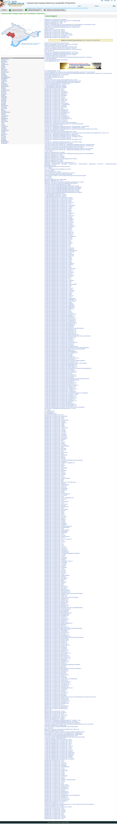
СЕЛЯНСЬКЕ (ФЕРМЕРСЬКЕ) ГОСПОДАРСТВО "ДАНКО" (59, 208)
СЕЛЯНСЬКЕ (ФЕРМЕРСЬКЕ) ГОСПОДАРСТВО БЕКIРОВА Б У (60, 324)
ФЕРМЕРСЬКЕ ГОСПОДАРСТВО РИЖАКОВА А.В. (57, 675)
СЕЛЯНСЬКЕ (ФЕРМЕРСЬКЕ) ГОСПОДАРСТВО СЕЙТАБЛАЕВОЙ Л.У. (62, 385)
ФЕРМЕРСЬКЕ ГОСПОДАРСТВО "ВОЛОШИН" (56, 95)
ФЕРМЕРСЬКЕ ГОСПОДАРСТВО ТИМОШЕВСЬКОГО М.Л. (59, 687)
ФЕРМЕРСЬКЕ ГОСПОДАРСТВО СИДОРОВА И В (57, 43)
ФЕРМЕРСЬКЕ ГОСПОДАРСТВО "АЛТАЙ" (55, 429)
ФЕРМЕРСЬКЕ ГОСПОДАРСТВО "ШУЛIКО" (55, 576)
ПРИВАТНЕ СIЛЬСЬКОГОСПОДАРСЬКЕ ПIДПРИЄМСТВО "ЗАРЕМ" (61, 79)
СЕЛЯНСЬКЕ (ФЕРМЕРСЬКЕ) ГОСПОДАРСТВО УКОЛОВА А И (60, 399)
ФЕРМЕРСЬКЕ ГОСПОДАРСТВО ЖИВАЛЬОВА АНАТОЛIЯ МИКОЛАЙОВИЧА (63, 628)
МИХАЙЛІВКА (4, 105)
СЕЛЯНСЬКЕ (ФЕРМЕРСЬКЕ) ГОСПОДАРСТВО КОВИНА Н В (59, 350)
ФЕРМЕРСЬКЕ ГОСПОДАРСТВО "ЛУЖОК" (55, 769)
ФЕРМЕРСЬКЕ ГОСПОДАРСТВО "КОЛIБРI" (55, 98)
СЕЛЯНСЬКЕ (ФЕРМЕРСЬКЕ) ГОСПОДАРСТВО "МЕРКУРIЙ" (59, 254)
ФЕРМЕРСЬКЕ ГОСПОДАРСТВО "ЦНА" (54, 108)
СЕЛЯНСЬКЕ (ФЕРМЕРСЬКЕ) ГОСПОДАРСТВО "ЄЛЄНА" (58, 197)
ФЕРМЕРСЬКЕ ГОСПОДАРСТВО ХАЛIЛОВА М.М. (57, 699)
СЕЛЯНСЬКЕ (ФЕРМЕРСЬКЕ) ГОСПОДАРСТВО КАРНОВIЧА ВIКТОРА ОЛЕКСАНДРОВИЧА (67, 347)
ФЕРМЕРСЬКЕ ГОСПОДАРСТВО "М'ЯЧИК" (55, 812)
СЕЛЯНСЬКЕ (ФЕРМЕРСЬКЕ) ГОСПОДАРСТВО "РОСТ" (58, 277)
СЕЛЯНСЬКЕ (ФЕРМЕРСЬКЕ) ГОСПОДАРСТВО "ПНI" (58, 266)
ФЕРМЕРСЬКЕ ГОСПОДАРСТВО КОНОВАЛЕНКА (57, 638)
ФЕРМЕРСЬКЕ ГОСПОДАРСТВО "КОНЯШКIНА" (56, 488)
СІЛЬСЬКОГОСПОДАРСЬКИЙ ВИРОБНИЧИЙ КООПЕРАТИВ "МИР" (61, 46)
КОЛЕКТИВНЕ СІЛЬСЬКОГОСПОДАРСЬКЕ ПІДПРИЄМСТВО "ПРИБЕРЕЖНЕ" (64, 734)
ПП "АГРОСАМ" (48, 178)
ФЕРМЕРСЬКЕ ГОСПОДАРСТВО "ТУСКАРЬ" (55, 563)
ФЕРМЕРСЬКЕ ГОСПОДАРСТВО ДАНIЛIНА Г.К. (56, 621)
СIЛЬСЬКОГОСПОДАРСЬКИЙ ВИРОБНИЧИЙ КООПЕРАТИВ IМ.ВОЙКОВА (63, 25)
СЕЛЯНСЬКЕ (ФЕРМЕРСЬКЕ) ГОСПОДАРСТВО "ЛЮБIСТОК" (59, 248)
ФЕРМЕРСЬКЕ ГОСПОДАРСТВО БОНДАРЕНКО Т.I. (57, 792)
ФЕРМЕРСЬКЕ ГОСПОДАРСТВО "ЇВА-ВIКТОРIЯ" (57, 420)
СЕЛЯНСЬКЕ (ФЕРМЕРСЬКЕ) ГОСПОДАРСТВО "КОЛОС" (58, 228)
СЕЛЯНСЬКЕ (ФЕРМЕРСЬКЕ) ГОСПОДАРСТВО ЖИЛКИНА (59, 339)
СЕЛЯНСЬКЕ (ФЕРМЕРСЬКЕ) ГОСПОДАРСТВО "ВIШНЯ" (58, 756)
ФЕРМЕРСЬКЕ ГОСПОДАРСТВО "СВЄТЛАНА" (56, 549)
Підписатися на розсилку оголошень (56, 10)
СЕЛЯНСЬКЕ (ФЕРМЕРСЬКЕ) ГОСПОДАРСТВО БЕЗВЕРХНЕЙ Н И (61, 323)
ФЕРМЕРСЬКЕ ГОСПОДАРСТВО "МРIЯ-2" (55, 772)
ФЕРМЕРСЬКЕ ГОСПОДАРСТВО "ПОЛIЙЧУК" (56, 524)
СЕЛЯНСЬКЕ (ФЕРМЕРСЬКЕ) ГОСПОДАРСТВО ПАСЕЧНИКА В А (61, 376)
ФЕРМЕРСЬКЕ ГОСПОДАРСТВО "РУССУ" (55, 537)
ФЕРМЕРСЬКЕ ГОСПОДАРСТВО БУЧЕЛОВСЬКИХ (57, 610)
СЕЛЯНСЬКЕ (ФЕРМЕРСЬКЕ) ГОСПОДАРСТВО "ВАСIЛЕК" (59, 757)
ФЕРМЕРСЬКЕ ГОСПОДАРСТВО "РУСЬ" (54, 540)
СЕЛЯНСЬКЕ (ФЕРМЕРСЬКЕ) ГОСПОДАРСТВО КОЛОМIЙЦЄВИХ (61, 351)
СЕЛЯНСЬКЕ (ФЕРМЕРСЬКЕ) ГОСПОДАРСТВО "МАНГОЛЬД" (60, 252)
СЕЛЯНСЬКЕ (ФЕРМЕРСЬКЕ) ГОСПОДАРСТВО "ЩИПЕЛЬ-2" (59, 308)
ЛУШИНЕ (3, 103)
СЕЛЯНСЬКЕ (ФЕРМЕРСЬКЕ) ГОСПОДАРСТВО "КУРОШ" (59, 239)
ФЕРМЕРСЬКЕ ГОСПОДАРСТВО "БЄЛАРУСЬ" (56, 436)
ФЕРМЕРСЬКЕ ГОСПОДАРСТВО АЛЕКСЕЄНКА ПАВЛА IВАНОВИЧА (61, 597)
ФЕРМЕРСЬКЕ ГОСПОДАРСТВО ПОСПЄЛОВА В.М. (57, 799)
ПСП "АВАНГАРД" (49, 728)
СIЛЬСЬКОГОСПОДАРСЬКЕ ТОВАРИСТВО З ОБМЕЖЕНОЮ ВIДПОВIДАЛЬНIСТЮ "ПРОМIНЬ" (68, 149)
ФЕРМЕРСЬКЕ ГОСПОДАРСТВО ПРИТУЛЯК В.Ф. (57, 669)
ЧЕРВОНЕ (3, 138)
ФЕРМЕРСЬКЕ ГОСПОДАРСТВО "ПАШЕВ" (55, 521)
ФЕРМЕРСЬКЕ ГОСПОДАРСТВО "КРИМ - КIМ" (56, 99)
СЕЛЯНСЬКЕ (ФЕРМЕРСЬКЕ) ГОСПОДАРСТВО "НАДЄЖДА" (59, 255)
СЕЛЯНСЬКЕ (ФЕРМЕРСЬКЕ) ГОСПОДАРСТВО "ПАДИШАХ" (59, 263)
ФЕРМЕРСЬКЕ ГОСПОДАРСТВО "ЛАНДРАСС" (56, 499)
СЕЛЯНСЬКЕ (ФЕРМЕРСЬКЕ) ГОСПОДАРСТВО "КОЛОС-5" (59, 231)
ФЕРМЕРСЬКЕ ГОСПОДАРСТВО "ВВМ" (54, 453)
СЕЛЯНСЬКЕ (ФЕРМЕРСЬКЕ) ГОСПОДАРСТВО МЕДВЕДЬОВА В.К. (61, 364)
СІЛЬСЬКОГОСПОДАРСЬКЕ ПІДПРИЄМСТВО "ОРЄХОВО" (59, 143)
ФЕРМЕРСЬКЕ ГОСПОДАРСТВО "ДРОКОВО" (56, 764)
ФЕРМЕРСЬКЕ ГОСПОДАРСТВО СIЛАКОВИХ (56, 677)
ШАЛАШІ (3, 139)
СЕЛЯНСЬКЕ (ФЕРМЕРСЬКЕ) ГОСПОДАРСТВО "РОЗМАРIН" (59, 275)
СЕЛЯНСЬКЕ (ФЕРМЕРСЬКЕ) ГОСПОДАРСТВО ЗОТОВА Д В (59, 343)
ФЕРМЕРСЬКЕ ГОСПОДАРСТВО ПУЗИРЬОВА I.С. (57, 671)
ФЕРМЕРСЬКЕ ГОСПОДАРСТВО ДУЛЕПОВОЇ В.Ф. (57, 627)
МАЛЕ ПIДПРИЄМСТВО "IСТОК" (53, 70)
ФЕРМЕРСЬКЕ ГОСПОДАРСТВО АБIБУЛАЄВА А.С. (57, 589)
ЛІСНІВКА (3, 99)
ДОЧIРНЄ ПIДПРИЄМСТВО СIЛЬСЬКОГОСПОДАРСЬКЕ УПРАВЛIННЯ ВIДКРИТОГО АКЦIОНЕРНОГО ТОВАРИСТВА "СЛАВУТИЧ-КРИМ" (78, 73)
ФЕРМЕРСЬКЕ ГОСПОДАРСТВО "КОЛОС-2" (55, 716)
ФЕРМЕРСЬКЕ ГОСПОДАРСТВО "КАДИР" (55, 477)
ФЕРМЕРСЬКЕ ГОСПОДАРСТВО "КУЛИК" (55, 492)
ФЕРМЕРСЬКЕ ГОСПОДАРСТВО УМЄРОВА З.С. (56, 693)
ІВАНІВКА (3, 60)
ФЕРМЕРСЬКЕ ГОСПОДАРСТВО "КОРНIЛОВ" (56, 490)
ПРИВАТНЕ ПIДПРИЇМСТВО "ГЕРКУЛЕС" (55, 156)
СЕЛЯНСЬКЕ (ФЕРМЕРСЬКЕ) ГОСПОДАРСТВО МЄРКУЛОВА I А (60, 359)
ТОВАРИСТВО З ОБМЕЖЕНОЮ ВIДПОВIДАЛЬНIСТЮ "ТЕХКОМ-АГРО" (62, 27)
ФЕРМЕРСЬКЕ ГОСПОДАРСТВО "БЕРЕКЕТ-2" (56, 94)
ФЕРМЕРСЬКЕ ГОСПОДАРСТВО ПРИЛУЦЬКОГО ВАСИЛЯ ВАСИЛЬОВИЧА (63, 668)
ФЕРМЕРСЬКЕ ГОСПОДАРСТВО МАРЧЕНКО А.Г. (57, 797)
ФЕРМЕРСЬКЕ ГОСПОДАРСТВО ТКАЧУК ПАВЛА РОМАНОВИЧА (61, 122)
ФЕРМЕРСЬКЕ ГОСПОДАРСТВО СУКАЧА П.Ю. (56, 120)
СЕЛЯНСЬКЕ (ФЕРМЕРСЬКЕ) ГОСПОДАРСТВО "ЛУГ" (58, 245)
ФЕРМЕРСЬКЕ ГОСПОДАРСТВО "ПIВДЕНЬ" (55, 519)
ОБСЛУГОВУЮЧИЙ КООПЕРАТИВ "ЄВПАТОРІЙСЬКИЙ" (58, 174)
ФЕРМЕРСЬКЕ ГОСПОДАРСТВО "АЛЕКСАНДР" (56, 427)
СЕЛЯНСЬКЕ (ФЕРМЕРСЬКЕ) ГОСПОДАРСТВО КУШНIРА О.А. (60, 356)
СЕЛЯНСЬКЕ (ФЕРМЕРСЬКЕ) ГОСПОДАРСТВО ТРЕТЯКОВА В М (60, 396)
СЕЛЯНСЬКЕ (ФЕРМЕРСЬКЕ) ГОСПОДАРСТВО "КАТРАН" (59, 223)
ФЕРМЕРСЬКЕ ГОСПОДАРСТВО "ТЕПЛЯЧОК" (56, 558)
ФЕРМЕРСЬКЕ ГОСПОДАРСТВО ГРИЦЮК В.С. (56, 620)
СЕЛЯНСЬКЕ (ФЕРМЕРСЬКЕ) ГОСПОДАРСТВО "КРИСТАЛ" (59, 233)
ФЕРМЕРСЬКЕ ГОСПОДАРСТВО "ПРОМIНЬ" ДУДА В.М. (58, 526)
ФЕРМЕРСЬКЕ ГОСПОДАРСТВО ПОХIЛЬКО (55, 667)
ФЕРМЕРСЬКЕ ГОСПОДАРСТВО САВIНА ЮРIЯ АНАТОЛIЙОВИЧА (61, 678)
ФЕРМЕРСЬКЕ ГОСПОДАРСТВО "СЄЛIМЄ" (55, 541)
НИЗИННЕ (3, 110)
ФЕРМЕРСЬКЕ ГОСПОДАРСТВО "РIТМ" (54, 528)
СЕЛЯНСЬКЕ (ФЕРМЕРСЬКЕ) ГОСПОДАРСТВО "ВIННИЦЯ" (59, 755)
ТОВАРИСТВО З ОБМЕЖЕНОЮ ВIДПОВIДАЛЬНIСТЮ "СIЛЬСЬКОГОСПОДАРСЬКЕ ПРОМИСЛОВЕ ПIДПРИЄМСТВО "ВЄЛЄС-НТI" (77, 132)
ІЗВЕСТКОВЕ (4, 61)
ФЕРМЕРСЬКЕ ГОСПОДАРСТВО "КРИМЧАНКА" (56, 32)
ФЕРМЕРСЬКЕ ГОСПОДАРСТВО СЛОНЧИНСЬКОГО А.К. (58, 118)
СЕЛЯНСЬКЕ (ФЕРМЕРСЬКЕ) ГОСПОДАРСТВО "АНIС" (58, 744)
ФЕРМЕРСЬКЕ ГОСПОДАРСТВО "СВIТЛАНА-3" (56, 548)
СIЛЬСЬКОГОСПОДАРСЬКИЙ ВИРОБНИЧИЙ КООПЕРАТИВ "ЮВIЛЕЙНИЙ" (63, 187)
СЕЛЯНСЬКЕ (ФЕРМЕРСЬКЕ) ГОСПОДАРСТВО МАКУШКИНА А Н (61, 361)
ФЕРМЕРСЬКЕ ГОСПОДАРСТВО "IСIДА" (54, 417)
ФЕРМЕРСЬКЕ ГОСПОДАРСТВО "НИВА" (54, 512)
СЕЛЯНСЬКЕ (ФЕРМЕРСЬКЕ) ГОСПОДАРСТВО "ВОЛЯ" (58, 201)
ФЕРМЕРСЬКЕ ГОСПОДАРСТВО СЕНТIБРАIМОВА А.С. (58, 684)
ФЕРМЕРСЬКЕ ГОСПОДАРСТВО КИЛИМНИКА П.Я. (57, 112)
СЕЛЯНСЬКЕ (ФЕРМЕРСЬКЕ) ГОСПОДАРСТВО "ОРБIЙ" (58, 262)
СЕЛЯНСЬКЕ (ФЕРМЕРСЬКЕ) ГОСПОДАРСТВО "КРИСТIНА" (59, 232)
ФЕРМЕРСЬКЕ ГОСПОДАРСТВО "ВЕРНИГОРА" (56, 455)
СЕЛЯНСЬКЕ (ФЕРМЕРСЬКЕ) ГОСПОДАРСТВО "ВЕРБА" (58, 806)
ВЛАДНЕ (3, 73)
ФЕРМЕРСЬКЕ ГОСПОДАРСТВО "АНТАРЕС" (55, 433)
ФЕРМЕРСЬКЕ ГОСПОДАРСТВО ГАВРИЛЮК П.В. (57, 615)
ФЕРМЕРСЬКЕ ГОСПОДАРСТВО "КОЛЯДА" (55, 810)
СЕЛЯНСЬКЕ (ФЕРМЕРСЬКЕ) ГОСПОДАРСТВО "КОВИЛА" (59, 227)
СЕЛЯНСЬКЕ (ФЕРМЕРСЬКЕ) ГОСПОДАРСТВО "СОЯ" (58, 286)
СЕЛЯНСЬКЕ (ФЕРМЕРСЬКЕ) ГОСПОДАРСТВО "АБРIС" (58, 742)
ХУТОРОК (3, 136)
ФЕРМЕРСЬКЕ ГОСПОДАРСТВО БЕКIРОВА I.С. (56, 603)
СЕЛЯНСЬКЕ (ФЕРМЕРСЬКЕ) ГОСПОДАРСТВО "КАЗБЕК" (59, 220)
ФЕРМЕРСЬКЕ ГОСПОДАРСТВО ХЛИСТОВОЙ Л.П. (57, 700)
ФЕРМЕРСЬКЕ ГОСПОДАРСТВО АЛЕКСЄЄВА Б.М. (57, 786)
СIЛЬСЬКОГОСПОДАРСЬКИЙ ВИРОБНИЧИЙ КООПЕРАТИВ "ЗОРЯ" (61, 735)
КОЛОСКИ (3, 92)
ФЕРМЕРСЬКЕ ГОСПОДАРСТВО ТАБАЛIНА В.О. (56, 121)
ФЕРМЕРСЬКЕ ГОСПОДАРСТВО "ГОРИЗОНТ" (56, 461)
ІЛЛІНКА (3, 63)
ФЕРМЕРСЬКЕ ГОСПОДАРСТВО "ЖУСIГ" (55, 471)
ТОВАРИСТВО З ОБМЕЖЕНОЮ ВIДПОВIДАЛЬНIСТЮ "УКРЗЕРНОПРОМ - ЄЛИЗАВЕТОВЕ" (67, 126)
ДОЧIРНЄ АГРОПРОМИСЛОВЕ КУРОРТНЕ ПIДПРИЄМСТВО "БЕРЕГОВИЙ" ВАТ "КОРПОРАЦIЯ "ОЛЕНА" (70, 24)
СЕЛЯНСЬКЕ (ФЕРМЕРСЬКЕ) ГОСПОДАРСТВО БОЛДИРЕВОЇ (60, 325)
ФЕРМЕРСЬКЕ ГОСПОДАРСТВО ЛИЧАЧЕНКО (56, 647)
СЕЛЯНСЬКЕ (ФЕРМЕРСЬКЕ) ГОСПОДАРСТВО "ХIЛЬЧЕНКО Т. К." (61, 299)
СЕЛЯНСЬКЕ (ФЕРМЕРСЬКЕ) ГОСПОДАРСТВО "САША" (58, 281)
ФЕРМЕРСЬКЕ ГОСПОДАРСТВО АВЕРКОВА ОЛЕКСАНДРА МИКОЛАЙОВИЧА (64, 593)
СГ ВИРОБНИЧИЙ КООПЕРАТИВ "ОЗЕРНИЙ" (56, 87)
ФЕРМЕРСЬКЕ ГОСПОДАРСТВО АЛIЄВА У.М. (56, 596)
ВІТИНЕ (3, 65)
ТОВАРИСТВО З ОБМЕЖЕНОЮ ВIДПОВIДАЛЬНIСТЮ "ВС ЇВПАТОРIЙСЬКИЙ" (64, 123)
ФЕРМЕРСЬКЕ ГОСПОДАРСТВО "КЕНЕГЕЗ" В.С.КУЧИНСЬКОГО (60, 482)
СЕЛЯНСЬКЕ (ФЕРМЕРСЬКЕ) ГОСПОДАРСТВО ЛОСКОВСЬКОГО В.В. (62, 358)
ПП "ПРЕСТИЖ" (48, 78)
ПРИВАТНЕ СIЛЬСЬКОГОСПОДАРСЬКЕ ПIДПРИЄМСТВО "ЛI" (60, 162)
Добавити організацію (35, 10)
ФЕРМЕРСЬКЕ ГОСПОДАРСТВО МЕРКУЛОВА (56, 654)
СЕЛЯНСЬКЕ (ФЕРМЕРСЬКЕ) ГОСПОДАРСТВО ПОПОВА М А (60, 381)
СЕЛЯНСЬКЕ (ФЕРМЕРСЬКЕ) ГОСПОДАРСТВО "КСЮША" (59, 235)
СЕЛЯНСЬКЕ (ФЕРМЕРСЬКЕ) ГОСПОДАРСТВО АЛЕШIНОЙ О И (60, 320)
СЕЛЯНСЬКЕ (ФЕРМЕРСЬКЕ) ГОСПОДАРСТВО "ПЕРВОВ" (59, 264)
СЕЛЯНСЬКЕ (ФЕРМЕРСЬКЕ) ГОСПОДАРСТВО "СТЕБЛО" (59, 289)
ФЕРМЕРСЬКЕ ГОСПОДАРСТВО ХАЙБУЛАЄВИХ (57, 698)
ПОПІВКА (3, 117)
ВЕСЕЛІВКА (4, 70)
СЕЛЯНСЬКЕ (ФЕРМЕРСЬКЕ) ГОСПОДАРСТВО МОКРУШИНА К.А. (61, 367)
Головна (4, 10)
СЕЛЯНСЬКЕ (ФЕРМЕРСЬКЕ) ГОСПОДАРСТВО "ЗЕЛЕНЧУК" (59, 215)
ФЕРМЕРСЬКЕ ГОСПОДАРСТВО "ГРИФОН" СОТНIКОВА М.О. (60, 462)
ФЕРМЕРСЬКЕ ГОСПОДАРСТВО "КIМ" (54, 475)
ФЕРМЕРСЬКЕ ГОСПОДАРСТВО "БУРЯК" (55, 443)
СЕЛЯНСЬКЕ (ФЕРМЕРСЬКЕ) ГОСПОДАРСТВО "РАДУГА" (59, 270)
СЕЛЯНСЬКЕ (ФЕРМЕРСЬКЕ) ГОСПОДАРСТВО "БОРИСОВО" (60, 752)
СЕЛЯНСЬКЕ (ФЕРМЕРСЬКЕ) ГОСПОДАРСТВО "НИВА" (58, 257)
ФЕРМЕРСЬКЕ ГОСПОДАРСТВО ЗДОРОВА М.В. (56, 794)
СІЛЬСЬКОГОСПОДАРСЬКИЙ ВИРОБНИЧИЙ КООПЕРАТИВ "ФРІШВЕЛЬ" (63, 722)
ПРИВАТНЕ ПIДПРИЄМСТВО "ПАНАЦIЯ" (55, 152)
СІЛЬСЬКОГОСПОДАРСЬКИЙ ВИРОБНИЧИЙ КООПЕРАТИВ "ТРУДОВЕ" (62, 189)
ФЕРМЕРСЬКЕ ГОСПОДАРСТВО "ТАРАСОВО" (56, 557)
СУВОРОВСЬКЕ (5, 130)
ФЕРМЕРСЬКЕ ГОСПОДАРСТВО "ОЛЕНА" (55, 518)
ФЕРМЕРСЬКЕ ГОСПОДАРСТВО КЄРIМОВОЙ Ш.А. (57, 632)
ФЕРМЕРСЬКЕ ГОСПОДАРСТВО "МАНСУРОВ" (56, 504)
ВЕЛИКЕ (3, 68)
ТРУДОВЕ (3, 131)
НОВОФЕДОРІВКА (5, 112)
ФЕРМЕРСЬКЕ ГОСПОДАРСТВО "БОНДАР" (55, 439)
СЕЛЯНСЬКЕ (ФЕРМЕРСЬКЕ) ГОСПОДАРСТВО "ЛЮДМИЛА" (59, 249)
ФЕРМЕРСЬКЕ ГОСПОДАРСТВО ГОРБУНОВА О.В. (57, 619)
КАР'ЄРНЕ (3, 91)
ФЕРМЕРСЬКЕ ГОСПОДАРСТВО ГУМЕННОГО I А (57, 36)
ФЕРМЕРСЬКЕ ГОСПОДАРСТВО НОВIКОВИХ (56, 659)
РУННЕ (3, 122)
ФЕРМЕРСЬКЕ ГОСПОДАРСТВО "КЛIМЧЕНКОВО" (57, 484)
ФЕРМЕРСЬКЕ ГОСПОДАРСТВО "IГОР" (54, 415)
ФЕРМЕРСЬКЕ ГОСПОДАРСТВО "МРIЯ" (54, 508)
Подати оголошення (17, 10)
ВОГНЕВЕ (3, 74)
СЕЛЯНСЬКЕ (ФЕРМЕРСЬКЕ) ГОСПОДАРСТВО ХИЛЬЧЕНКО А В (60, 400)
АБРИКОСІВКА (5, 64)
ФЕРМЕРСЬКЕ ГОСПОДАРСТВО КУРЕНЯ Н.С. (56, 642)
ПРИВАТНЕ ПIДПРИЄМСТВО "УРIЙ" (54, 23)
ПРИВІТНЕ (3, 120)
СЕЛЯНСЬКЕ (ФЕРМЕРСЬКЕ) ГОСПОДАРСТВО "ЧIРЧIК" (58, 302)
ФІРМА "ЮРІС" (48, 709)
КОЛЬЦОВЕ (4, 94)
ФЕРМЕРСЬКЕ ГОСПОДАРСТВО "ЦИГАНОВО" (56, 107)
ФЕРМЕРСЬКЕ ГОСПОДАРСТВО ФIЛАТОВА (55, 694)
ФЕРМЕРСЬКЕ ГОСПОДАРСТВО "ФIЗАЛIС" (55, 571)
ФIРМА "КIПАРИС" (49, 28)
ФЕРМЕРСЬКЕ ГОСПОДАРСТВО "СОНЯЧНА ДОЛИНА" (58, 138)
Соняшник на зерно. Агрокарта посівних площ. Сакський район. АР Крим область (51, 3)
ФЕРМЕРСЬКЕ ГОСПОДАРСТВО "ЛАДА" (55, 496)
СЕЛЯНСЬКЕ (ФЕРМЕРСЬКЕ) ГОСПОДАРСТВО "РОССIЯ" (59, 276)
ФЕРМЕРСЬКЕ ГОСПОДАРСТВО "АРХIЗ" (54, 808)
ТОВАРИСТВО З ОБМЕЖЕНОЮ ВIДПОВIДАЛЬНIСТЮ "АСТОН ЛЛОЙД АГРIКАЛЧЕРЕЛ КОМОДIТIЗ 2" (70, 804)
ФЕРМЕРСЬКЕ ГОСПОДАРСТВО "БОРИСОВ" (56, 712)
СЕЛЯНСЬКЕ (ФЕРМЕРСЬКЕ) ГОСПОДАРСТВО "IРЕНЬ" (58, 739)
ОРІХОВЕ (3, 113)
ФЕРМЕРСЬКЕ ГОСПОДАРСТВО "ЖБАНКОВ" (56, 470)
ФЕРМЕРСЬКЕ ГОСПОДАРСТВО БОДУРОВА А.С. (57, 606)
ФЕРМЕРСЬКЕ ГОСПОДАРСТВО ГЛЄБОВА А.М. (56, 618)
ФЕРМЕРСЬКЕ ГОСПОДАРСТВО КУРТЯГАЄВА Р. (56, 643)
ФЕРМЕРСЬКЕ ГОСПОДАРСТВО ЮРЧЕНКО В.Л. (56, 708)
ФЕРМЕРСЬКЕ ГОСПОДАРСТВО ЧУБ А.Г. (55, 704)
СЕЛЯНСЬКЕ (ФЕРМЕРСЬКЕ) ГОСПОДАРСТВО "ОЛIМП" (58, 258)
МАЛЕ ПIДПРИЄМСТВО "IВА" (52, 61)
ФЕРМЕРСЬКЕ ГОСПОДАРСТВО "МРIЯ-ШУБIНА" (57, 103)
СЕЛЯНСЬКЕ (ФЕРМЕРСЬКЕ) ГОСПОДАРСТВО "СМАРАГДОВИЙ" (61, 284)
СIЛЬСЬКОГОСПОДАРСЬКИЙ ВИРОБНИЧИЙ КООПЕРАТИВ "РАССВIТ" (62, 186)
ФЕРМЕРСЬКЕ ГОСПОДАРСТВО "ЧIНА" (54, 783)
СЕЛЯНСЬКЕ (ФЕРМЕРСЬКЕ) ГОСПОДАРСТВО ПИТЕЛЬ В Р (59, 377)
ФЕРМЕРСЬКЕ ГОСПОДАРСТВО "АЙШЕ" (55, 424)
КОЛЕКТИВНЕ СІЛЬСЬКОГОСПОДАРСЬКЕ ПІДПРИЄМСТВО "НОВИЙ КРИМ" (64, 733)
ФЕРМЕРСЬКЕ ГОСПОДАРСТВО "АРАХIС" (55, 711)
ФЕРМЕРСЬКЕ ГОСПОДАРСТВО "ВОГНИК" (55, 458)
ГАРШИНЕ (3, 79)
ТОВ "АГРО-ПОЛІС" (49, 50)
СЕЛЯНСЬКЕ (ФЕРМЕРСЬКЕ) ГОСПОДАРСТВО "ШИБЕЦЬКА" (60, 305)
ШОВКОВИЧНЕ (5, 142)
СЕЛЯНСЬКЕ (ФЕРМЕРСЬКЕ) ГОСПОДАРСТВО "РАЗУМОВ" (59, 272)
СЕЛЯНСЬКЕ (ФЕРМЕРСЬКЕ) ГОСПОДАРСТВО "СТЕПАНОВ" (60, 290)
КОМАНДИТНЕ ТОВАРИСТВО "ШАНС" (54, 77)
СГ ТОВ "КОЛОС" (49, 151)
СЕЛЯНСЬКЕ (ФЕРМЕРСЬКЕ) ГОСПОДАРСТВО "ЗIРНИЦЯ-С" (59, 213)
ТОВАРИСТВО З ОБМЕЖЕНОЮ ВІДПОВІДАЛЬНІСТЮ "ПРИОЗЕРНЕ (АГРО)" (63, 139)
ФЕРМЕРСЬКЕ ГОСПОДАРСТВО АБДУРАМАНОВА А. (58, 590)
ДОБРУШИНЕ (4, 85)
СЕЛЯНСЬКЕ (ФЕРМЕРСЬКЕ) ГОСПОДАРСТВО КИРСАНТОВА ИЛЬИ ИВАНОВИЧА (65, 349)
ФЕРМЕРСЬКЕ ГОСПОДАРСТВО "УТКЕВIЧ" (55, 570)
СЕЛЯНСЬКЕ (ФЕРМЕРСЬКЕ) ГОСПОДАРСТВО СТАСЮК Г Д (59, 390)
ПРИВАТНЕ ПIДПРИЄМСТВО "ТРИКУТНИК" (55, 179)
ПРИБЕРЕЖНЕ (4, 118)
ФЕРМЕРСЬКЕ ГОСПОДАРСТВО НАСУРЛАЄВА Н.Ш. (57, 658)
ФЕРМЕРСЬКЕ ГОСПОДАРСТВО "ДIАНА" (55, 713)
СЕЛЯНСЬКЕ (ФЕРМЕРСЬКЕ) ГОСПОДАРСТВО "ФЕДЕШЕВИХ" (60, 298)
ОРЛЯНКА (3, 114)
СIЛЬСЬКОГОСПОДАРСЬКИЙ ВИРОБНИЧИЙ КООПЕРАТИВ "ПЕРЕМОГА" (63, 82)
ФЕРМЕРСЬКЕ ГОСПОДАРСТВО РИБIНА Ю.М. (56, 673)
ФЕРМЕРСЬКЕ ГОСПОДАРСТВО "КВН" (54, 480)
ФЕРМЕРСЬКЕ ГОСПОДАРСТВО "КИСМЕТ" (55, 483)
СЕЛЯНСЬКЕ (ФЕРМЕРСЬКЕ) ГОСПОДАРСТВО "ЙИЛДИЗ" (59, 218)
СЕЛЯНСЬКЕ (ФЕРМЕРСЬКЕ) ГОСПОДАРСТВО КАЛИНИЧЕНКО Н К (61, 346)
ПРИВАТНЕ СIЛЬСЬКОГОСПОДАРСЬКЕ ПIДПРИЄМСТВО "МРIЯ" (60, 131)
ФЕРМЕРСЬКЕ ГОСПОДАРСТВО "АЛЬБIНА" (55, 430)
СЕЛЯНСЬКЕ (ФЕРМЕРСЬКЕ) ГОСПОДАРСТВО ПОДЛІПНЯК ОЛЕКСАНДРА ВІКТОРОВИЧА (67, 378)
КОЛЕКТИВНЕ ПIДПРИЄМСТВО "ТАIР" (54, 76)
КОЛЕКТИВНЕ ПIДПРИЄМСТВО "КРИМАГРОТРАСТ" (58, 166)
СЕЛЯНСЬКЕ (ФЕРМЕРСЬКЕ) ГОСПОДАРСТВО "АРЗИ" (58, 747)
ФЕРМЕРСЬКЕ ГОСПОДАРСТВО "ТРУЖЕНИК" (56, 562)
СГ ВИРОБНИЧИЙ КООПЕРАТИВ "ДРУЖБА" (55, 85)
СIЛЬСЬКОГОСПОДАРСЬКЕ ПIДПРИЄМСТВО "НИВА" (58, 184)
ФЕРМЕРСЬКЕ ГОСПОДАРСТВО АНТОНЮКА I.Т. (57, 787)
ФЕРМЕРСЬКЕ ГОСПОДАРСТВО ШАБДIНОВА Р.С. (57, 706)
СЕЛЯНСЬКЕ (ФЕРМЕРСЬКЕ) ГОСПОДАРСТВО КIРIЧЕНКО (59, 345)
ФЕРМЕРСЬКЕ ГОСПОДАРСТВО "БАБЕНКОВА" (56, 438)
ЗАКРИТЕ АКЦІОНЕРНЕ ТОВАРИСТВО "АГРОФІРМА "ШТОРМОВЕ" (61, 44)
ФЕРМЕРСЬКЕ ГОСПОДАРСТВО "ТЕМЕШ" (55, 816)
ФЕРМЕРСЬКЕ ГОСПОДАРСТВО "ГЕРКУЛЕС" (56, 763)
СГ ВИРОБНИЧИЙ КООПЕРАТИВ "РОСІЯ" (55, 193)
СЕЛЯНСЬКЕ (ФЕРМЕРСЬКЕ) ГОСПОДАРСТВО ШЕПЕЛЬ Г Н (59, 403)
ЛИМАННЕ (4, 100)
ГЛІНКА (3, 82)
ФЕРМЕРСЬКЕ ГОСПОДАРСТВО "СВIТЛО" (55, 781)
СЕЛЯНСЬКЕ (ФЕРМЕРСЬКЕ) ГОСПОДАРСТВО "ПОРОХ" (58, 267)
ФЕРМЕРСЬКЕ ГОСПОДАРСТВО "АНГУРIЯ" (55, 431)
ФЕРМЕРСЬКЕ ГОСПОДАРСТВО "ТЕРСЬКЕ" (55, 817)
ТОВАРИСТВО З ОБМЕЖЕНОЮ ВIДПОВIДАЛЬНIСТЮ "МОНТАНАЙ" (61, 134)
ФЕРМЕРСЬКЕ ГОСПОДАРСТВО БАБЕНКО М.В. (56, 109)
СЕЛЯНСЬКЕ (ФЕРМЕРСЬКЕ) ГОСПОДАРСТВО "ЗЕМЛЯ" (58, 217)
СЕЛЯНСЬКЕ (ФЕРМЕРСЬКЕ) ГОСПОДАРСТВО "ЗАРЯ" (58, 214)
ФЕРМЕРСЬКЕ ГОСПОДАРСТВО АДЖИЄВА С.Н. (56, 594)
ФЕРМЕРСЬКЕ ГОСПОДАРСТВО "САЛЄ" (54, 545)
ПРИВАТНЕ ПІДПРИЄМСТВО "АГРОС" (54, 180)
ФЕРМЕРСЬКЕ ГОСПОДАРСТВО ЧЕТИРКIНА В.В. (57, 703)
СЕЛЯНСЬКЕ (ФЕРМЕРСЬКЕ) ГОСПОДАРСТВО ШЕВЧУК (58, 402)
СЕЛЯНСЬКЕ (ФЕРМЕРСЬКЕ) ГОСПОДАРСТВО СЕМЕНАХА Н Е (60, 386)
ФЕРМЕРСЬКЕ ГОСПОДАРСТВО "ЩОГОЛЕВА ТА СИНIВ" (59, 34)
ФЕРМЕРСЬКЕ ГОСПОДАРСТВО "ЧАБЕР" (55, 574)
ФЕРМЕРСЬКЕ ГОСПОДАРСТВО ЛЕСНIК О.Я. (56, 646)
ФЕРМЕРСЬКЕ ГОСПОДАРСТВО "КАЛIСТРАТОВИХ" (57, 478)
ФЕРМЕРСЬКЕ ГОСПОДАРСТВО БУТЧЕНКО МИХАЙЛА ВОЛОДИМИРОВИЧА (64, 607)
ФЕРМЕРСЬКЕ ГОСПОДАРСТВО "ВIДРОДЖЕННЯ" (57, 446)
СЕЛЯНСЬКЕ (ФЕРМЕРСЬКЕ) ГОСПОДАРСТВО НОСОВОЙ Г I (60, 369)
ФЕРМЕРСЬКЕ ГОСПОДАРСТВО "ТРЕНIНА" (55, 559)
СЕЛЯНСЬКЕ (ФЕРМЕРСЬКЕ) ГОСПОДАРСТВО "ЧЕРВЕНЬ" (59, 303)
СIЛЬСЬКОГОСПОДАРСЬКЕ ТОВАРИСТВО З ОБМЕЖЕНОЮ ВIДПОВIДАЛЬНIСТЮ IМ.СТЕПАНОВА (69, 724)
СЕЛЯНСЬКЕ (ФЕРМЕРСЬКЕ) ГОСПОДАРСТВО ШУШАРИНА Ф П (61, 404)
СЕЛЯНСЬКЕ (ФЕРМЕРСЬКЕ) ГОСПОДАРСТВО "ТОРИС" (58, 294)
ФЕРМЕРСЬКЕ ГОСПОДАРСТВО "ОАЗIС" (55, 514)
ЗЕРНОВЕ (3, 89)
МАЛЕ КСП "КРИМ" (49, 170)
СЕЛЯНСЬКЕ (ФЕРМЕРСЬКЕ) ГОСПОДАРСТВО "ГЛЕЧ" (58, 204)
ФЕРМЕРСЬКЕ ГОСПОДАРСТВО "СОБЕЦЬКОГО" (57, 550)
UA (111, 0)
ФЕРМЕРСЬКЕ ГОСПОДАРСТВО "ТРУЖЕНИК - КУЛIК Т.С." (59, 561)
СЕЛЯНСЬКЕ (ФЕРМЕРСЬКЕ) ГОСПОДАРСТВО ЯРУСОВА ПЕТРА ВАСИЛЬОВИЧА (65, 407)
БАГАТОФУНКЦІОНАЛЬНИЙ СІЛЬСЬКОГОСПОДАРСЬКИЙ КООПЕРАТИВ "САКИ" (65, 731)
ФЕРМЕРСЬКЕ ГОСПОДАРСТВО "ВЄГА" (54, 451)
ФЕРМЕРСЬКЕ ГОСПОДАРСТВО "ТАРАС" (55, 782)
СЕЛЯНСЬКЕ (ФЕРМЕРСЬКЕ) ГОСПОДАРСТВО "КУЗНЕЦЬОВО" (60, 236)
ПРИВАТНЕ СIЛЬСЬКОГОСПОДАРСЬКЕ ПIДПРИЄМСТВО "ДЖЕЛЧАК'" (62, 729)
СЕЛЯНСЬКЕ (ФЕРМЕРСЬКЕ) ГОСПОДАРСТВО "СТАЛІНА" (59, 288)
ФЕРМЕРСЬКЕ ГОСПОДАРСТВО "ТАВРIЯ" (55, 556)
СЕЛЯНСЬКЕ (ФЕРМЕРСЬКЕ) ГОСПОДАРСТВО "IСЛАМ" (58, 741)
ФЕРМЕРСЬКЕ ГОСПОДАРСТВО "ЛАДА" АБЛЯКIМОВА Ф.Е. (59, 497)
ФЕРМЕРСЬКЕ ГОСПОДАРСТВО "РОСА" (54, 534)
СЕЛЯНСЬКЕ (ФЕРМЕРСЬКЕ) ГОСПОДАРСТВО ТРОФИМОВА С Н (61, 398)
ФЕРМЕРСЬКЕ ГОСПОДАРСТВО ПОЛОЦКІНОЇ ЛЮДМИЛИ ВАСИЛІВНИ (62, 664)
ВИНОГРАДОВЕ (5, 72)
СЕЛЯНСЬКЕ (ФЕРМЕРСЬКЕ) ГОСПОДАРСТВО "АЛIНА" (58, 743)
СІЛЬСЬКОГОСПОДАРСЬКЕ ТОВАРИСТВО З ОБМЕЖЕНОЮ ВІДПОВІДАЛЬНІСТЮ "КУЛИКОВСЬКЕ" (69, 145)
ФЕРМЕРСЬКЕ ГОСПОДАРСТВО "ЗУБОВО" (55, 474)
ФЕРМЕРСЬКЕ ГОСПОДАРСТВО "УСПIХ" (55, 568)
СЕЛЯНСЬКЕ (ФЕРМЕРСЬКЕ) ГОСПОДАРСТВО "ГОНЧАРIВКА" (60, 205)
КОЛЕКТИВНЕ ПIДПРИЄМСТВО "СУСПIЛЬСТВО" (57, 74)
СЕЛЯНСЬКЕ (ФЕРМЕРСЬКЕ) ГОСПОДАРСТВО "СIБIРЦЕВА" (59, 280)
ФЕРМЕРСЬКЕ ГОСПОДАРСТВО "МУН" (54, 813)
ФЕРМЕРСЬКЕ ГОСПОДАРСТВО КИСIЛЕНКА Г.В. (57, 634)
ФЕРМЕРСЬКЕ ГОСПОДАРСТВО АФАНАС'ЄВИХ (56, 601)
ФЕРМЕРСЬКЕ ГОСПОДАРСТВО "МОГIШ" (55, 101)
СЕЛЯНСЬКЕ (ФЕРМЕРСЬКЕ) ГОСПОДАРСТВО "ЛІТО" (58, 240)
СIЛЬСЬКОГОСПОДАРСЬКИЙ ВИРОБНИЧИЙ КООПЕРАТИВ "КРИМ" (61, 726)
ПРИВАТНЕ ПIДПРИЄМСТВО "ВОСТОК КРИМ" (56, 45)
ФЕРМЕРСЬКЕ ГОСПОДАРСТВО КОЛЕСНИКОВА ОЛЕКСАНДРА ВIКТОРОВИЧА (64, 637)
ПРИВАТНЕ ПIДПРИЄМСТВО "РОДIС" (54, 154)
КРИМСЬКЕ (4, 96)
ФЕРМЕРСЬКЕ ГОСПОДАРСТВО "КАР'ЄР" (55, 96)
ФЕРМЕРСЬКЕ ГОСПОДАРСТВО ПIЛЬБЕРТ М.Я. (56, 662)
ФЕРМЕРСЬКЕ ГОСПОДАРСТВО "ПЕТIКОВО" (56, 523)
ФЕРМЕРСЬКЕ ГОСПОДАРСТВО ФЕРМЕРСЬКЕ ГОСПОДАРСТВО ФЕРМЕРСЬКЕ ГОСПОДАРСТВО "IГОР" (70, 697)
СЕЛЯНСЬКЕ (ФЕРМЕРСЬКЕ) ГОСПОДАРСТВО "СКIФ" (58, 283)
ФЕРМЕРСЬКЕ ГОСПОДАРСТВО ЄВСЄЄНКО (55, 588)
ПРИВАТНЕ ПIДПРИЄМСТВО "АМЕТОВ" (55, 130)
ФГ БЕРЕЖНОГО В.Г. (50, 411)
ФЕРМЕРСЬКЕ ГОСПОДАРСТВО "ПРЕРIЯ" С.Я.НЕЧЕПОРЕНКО (60, 779)
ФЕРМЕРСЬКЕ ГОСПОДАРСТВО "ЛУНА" (55, 502)
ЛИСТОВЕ (3, 101)
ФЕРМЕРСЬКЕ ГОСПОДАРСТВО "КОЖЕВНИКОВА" (57, 766)
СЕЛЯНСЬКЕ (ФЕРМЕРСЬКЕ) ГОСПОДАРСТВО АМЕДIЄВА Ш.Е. (60, 321)
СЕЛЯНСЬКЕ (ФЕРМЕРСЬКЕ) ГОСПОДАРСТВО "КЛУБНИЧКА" (60, 226)
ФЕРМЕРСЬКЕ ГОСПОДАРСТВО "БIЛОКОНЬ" (56, 435)
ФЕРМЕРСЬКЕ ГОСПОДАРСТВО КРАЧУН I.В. (56, 114)
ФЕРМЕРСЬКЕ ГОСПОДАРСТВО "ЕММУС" (55, 29)
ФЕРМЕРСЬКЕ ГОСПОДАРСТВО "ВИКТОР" (55, 457)
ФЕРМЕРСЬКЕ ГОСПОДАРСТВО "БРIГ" (54, 440)
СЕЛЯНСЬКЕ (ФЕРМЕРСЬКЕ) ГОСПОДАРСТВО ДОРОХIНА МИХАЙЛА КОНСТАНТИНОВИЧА (68, 336)
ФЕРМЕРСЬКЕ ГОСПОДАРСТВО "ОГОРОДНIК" (56, 775)
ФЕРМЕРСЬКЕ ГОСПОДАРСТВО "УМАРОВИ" (56, 567)
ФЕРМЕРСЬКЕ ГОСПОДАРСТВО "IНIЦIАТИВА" (56, 416)
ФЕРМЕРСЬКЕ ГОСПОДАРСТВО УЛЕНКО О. (55, 690)
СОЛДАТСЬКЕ (4, 126)
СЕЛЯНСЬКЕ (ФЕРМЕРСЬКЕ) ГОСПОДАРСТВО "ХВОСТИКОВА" (60, 301)
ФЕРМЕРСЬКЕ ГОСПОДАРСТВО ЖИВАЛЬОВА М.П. (57, 629)
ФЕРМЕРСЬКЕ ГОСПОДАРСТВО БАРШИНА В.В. (56, 791)
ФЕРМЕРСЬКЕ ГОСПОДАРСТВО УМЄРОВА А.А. (56, 691)
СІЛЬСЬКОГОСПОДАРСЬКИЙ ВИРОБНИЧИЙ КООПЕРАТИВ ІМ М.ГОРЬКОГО (63, 192)
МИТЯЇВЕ (3, 104)
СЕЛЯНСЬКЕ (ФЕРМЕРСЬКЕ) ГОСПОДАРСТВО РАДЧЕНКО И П (60, 383)
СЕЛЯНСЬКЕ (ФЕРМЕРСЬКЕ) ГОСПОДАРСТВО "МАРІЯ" (58, 253)
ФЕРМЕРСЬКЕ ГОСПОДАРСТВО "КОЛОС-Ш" (56, 486)
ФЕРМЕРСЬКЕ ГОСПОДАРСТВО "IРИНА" (55, 90)
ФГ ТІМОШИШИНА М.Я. (51, 413)
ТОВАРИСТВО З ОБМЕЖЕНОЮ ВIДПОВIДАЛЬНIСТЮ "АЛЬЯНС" (60, 54)
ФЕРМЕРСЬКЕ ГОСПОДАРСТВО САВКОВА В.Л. (56, 680)
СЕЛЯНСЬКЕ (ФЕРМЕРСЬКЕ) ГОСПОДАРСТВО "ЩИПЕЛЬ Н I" (60, 307)
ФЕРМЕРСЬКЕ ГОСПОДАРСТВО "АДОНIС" (55, 421)
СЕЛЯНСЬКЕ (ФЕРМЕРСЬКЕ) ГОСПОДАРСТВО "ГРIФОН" (59, 206)
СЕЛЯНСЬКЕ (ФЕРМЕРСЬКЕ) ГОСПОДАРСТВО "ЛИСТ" (58, 244)
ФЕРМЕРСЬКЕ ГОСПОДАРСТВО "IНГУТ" (55, 89)
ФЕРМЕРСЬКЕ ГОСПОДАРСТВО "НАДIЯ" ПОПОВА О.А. (58, 33)
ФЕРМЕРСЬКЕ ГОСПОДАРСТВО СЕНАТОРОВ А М (57, 682)
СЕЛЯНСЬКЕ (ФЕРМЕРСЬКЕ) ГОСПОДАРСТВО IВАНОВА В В (60, 316)
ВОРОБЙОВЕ (4, 78)
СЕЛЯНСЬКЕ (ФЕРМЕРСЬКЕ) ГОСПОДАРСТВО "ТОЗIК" (58, 293)
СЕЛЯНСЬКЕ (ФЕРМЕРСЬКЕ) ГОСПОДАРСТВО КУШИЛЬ (59, 355)
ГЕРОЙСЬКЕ (4, 81)
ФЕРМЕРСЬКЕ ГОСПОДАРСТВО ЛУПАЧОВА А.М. (57, 650)
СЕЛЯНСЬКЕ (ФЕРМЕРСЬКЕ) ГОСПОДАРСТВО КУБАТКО (59, 354)
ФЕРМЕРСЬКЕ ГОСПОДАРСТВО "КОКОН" (55, 31)
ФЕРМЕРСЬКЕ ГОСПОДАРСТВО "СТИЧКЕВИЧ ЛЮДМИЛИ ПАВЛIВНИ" (62, 553)
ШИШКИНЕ (4, 140)
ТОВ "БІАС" (47, 140)
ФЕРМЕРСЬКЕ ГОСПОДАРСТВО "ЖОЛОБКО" (56, 765)
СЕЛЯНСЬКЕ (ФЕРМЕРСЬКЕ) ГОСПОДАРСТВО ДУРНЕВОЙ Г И (60, 337)
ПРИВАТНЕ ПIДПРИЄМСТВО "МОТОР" (54, 730)
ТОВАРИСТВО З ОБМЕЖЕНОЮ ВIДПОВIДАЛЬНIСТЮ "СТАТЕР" (60, 408)
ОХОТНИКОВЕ (4, 116)
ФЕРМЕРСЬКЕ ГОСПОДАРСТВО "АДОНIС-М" (56, 422)
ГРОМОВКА (4, 83)
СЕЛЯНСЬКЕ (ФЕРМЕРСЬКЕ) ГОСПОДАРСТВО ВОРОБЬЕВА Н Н (60, 329)
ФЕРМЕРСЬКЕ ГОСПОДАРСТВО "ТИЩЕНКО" (56, 105)
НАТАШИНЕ (4, 108)
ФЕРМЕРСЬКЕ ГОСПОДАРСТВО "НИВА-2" (55, 513)
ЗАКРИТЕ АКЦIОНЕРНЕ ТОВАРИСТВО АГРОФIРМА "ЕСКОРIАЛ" (61, 48)
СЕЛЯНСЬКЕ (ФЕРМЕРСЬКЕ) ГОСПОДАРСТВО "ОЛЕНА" (58, 259)
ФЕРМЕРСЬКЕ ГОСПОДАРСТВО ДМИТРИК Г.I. (56, 624)
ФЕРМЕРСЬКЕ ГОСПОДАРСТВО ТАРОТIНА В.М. (56, 686)
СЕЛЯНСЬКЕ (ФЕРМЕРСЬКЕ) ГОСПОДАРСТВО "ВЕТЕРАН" (59, 198)
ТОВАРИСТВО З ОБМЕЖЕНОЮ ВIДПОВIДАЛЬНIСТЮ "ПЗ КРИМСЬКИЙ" (62, 20)
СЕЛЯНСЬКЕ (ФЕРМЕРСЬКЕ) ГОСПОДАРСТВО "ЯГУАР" (58, 311)
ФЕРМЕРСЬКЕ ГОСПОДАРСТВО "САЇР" (54, 544)
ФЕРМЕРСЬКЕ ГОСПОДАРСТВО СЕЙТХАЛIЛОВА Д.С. (58, 681)
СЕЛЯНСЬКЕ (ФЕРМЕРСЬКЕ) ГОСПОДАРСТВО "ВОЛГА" (58, 200)
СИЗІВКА (3, 125)
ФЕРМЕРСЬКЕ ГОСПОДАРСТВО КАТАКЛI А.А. (56, 633)
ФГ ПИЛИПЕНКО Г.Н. (50, 412)
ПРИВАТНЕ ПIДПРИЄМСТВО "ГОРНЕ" (54, 160)
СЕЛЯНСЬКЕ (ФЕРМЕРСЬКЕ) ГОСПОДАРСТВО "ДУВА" (58, 209)
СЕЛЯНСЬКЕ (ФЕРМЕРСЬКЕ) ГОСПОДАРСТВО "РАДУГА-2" (59, 271)
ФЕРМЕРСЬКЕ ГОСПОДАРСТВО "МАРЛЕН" (55, 505)
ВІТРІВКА (3, 67)
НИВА (2, 109)
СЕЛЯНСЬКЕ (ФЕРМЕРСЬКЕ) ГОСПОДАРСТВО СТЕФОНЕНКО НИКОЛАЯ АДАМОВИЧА (66, 393)
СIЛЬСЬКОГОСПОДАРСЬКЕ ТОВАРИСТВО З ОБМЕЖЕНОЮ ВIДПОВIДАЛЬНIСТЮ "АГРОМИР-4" (68, 57)
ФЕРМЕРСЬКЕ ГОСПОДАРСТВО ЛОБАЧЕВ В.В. (56, 649)
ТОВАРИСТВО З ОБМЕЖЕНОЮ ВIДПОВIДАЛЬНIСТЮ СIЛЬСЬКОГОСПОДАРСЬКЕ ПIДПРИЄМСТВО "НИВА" (71, 129)
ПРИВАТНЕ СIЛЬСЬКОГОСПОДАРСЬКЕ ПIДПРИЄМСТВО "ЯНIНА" (61, 158)
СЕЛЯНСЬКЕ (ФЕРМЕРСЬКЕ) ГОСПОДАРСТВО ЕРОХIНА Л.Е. (60, 338)
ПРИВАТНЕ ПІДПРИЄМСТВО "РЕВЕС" (54, 161)
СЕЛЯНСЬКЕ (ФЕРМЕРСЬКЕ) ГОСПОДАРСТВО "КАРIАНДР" (59, 222)
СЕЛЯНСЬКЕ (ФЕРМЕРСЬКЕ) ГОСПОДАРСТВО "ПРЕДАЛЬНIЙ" (60, 268)
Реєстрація (107, 0)
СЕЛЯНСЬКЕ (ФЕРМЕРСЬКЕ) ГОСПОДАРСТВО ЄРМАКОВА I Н (60, 317)
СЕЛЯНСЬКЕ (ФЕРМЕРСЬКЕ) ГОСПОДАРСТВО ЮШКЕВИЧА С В (60, 405)
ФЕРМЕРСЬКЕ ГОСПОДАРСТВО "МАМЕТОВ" (56, 100)
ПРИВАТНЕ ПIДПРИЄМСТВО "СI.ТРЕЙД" (55, 157)
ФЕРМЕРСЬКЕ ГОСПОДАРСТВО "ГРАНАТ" (55, 809)
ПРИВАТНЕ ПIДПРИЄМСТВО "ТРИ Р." (54, 125)
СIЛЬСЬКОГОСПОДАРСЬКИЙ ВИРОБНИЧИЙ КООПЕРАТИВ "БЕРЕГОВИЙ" (63, 81)
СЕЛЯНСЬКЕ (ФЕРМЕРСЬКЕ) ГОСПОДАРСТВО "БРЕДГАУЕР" (60, 753)
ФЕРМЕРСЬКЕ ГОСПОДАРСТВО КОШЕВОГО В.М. (57, 37)
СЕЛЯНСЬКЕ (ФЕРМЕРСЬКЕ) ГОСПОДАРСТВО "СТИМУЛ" (59, 292)
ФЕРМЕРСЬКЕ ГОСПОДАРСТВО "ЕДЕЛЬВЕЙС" (56, 468)
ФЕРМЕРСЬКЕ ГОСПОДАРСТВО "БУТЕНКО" (55, 444)
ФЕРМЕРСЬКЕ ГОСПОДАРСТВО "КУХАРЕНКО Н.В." (57, 493)
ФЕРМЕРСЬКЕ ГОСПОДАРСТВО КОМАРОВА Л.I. (57, 113)
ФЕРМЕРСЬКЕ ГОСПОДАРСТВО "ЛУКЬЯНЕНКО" (57, 501)
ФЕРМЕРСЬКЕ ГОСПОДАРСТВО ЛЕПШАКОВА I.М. (57, 645)
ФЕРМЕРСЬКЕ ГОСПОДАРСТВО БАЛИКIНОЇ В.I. (56, 110)
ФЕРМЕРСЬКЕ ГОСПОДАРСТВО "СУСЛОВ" (55, 554)
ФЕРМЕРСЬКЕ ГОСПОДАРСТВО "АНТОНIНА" (56, 91)
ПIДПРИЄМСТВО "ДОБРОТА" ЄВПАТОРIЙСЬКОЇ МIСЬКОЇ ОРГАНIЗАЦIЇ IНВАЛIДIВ (65, 175)
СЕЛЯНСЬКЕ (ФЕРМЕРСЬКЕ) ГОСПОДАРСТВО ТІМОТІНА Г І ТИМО (61, 394)
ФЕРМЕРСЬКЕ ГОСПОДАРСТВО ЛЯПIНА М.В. (56, 651)
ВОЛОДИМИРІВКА (5, 77)
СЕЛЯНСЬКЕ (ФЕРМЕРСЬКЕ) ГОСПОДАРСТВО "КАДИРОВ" (59, 219)
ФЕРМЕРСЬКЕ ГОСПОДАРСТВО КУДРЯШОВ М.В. (57, 116)
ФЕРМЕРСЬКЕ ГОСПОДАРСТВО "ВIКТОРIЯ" (55, 448)
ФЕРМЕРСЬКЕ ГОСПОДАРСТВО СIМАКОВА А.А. (57, 800)
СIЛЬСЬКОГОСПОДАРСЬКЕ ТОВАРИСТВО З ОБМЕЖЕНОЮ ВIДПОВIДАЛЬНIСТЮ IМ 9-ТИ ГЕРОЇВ (69, 148)
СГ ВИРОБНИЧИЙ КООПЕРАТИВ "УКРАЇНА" (55, 196)
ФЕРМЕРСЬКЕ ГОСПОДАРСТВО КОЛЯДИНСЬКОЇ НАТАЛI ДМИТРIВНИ (62, 795)
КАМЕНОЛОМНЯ (5, 90)
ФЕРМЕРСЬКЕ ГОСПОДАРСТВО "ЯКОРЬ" (55, 583)
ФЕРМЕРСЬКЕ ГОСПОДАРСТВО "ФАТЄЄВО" (56, 572)
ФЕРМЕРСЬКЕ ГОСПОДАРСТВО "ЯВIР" (54, 580)
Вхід (102, 0)
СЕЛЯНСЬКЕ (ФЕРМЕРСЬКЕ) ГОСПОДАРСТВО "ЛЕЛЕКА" (59, 242)
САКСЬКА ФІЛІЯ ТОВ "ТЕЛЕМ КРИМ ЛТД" (55, 738)
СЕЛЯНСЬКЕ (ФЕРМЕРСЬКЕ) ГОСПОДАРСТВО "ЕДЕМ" (58, 210)
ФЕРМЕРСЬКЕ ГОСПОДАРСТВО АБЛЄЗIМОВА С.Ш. (57, 592)
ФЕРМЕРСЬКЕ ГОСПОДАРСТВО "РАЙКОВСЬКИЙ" (57, 530)
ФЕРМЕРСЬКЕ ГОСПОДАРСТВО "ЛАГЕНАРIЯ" (56, 495)
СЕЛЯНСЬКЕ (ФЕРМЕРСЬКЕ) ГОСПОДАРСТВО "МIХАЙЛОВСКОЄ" (61, 250)
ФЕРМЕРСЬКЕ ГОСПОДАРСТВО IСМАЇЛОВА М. (56, 587)
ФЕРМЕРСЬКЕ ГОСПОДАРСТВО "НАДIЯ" (55, 773)
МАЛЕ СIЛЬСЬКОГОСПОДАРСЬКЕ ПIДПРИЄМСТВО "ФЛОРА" (60, 173)
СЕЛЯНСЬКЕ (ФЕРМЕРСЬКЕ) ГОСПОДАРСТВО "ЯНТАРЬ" (59, 312)
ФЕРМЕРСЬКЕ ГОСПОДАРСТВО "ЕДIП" (54, 466)
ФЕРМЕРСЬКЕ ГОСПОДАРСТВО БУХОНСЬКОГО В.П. (58, 609)
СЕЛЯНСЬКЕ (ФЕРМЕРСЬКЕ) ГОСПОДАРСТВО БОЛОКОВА (59, 327)
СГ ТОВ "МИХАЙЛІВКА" (51, 58)
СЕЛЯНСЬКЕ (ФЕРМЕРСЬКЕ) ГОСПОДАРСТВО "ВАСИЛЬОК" (59, 759)
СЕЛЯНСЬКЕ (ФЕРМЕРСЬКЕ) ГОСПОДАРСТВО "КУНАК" (59, 237)
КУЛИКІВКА (4, 98)
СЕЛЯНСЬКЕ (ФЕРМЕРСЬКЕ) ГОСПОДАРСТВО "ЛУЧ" (58, 246)
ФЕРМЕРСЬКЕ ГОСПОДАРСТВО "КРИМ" (55, 491)
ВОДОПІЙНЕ (4, 76)
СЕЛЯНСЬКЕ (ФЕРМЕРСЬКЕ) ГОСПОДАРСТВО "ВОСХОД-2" (59, 202)
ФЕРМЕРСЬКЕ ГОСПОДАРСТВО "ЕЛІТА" (55, 469)
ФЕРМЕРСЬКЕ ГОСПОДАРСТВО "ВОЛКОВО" (56, 19)
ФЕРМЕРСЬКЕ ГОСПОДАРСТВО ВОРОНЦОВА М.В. (57, 614)
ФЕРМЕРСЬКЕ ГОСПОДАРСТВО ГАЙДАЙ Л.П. (56, 616)
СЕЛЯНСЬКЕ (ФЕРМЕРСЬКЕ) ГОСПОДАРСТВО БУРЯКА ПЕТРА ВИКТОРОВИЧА (64, 328)
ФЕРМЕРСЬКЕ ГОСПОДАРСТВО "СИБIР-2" (55, 717)
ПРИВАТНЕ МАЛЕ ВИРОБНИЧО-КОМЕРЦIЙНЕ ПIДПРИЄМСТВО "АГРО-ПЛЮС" (64, 147)
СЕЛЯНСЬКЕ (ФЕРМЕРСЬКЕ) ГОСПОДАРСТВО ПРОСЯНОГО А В (60, 382)
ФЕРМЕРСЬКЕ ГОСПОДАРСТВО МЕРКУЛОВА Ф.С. (57, 655)
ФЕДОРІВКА (4, 134)
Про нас (49, 822)
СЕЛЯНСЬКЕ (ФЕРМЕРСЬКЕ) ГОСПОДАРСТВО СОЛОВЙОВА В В (60, 389)
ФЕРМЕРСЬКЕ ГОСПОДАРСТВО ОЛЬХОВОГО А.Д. (57, 660)
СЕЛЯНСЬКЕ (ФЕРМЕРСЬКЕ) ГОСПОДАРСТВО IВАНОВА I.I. (59, 315)
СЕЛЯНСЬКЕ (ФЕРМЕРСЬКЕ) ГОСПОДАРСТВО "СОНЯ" (58, 285)
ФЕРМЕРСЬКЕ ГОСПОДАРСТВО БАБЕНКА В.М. (56, 602)
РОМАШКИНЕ (4, 121)
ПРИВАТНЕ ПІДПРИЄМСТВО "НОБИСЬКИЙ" (56, 725)
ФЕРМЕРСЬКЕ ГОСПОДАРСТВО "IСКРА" (55, 418)
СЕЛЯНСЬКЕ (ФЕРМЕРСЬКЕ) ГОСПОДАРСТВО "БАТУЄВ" (59, 750)
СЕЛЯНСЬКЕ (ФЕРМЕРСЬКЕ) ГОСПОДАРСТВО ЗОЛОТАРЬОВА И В (61, 342)
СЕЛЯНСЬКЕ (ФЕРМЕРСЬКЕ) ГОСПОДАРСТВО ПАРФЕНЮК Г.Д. (60, 374)
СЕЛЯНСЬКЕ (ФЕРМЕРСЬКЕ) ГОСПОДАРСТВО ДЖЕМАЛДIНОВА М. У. (62, 334)
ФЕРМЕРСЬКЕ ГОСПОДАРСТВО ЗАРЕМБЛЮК (56, 631)
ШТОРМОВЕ (4, 143)
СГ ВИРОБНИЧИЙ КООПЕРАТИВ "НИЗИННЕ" (56, 86)
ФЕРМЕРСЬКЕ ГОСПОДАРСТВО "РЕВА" (54, 814)
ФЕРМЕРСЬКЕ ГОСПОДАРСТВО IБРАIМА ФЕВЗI (56, 784)
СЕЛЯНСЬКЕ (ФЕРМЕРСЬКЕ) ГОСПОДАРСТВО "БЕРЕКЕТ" (59, 751)
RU (114, 0)
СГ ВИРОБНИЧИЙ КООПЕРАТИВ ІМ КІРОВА (55, 56)
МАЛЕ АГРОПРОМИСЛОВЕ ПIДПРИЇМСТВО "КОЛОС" (58, 169)
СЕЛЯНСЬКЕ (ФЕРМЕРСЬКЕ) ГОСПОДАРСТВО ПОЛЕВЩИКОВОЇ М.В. (62, 380)
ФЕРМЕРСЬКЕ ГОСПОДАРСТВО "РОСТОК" (55, 535)
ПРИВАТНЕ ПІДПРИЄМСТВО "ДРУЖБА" (54, 805)
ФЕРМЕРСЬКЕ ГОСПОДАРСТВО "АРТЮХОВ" (56, 434)
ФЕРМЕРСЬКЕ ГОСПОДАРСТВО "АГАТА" (55, 760)
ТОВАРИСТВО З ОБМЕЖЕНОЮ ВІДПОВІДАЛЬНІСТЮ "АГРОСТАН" (61, 52)
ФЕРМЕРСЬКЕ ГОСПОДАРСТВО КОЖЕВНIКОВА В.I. (57, 636)
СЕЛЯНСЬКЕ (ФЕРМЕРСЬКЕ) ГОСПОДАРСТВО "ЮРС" (58, 310)
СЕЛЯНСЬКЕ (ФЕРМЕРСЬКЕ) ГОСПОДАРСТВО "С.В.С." (58, 279)
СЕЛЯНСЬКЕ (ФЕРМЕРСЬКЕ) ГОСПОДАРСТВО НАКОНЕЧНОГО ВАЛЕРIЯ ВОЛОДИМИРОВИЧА (68, 368)
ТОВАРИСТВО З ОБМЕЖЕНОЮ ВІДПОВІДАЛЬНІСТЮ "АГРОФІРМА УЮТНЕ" (64, 136)
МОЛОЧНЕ (3, 107)
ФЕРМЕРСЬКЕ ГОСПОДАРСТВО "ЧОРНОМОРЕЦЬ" (57, 575)
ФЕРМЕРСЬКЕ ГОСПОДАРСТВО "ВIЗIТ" (54, 447)
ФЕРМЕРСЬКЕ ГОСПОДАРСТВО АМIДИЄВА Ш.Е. (57, 598)
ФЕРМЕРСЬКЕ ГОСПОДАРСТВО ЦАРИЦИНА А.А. (57, 702)
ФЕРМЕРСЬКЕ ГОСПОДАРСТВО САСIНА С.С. (56, 801)
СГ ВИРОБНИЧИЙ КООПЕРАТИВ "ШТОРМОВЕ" (56, 59)
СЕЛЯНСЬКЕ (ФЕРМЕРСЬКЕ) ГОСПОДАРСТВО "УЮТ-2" (58, 297)
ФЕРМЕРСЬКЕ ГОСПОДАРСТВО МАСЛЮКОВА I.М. (57, 117)
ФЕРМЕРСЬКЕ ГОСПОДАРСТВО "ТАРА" (54, 818)
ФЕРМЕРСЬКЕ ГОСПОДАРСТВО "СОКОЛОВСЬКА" (57, 552)
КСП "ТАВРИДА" (49, 167)
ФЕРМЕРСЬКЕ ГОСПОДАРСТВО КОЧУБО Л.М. (56, 641)
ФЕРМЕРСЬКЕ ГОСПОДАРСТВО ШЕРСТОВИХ (56, 707)
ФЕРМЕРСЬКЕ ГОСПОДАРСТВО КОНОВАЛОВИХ (57, 640)
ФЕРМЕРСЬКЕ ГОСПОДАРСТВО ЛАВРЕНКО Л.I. (56, 796)
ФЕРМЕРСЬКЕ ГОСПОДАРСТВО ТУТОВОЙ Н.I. (56, 689)
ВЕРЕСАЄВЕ (4, 69)
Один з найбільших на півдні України (80, 40)
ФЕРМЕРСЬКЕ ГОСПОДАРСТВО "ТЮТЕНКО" (56, 565)
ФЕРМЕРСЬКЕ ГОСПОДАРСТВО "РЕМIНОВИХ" (56, 531)
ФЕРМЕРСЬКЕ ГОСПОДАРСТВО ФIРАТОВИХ (56, 695)
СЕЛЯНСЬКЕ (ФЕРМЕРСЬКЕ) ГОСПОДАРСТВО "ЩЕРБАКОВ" (60, 306)
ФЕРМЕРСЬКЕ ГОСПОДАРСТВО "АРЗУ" (54, 761)
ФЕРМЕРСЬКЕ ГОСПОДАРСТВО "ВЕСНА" (55, 456)
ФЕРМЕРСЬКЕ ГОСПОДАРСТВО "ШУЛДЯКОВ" (56, 578)
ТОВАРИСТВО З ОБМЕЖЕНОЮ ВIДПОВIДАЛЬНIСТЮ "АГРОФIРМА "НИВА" (63, 142)
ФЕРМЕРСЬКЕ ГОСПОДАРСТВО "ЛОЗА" (54, 768)
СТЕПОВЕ (3, 127)
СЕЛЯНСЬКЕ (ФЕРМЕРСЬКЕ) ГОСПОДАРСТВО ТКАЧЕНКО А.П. (60, 395)
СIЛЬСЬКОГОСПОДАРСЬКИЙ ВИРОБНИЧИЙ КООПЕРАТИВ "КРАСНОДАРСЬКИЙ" (65, 737)
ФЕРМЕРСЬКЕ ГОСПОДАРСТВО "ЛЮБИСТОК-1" (57, 770)
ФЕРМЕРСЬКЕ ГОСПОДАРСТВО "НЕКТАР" (55, 510)
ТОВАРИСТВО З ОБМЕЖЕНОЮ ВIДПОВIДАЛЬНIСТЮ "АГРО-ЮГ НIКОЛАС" (63, 49)
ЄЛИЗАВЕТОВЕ (5, 59)
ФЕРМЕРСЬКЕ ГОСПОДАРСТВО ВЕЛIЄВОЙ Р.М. (56, 611)
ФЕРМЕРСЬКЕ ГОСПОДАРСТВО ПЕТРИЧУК (55, 663)
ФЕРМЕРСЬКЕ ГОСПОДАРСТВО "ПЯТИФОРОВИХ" (57, 527)
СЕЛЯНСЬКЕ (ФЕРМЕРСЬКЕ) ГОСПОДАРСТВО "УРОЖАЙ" (59, 295)
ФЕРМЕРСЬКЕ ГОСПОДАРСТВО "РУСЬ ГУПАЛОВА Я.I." (58, 539)
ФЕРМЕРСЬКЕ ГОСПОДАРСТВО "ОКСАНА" (55, 515)
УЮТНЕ (3, 132)
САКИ (2, 123)
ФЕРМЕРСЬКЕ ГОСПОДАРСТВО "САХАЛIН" (55, 546)
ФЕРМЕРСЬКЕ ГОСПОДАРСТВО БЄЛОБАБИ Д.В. (57, 788)
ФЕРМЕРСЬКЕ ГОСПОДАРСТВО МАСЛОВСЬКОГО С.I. (58, 653)
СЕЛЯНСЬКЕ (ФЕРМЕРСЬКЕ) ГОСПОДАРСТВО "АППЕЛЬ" (59, 746)
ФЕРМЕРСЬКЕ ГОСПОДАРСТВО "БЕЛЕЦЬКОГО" (56, 92)
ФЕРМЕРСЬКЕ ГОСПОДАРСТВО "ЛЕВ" (54, 500)
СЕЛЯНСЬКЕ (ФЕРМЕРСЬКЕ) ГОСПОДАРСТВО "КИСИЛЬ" (59, 224)
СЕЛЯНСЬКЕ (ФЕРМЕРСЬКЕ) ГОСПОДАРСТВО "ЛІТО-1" (58, 241)
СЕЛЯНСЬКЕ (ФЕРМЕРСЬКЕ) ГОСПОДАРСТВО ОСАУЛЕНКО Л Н (60, 372)
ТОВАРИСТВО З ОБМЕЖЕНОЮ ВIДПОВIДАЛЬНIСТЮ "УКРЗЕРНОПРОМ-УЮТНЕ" (65, 127)
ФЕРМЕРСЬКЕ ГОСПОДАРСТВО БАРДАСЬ (55, 790)
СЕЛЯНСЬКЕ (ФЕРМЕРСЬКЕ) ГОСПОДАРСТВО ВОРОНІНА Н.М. (60, 330)
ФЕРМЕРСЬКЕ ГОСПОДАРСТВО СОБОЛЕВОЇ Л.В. (57, 685)
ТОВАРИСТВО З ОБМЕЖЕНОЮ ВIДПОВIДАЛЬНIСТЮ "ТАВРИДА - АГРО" (63, 720)
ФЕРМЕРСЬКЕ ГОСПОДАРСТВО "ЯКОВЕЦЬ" (56, 581)
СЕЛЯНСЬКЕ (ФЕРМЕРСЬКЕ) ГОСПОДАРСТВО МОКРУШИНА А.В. (61, 365)
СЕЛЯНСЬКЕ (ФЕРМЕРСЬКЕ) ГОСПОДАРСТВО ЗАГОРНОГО (59, 341)
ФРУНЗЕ (3, 135)
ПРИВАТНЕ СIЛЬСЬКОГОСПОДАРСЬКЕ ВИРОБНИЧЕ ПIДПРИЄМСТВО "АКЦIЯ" (64, 182)
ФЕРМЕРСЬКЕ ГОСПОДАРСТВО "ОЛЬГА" (55, 777)
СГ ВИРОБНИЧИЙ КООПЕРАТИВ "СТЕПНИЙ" (56, 195)
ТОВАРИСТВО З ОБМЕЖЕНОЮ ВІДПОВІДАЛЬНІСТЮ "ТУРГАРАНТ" (61, 721)
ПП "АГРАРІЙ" (48, 176)
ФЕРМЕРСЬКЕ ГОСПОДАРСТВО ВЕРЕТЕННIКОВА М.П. (58, 612)
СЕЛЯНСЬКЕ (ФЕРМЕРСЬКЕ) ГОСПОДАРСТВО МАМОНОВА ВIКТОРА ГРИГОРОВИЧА (66, 363)
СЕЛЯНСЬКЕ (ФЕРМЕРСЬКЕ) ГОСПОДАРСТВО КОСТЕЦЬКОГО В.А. (61, 352)
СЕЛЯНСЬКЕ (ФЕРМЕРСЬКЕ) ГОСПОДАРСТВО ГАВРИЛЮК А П (60, 333)
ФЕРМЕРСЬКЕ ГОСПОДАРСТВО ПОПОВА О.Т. (56, 665)
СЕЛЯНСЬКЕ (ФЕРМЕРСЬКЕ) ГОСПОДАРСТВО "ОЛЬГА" (58, 261)
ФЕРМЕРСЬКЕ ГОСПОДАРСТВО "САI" (54, 543)
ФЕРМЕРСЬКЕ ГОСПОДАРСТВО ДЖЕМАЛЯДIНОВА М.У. (59, 623)
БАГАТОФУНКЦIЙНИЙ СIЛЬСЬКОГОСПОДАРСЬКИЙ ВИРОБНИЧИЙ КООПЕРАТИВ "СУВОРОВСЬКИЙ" (70, 72)
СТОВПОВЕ (4, 129)
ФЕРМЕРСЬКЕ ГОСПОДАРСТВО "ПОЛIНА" (55, 778)
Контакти (53, 822)
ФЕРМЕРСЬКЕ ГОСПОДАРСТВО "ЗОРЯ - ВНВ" (56, 715)
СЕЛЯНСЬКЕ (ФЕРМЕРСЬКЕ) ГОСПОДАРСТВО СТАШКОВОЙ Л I (60, 391)
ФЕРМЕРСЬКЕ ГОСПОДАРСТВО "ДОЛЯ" (54, 464)
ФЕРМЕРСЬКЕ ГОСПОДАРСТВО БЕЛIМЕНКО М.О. (57, 605)
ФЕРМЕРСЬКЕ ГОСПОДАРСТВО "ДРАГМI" (55, 465)
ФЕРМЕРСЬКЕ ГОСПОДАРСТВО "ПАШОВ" (55, 522)
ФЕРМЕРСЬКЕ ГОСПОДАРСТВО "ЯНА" (54, 584)
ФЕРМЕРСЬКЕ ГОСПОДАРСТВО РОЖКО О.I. (55, 676)
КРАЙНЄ (3, 95)
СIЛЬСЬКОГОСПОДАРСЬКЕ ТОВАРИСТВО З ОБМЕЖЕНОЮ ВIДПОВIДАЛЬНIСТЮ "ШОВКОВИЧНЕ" (69, 153)
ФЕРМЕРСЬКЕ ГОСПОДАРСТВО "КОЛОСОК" (56, 487)
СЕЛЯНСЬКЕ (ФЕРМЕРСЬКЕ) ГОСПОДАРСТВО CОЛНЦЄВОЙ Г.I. (60, 314)
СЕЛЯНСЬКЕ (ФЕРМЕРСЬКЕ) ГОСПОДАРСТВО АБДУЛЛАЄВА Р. (60, 319)
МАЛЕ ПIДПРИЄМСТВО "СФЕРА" (53, 171)
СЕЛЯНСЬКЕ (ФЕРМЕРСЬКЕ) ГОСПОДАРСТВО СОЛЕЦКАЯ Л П (60, 387)
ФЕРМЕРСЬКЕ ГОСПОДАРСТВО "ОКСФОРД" (56, 517)
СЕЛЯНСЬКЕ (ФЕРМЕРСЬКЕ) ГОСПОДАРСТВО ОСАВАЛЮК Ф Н (60, 371)
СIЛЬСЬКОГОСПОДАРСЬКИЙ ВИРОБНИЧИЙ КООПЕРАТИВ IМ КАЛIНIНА (63, 188)
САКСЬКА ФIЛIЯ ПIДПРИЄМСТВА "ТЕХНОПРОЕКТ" (57, 83)
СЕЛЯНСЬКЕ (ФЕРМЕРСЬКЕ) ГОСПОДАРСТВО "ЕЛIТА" (58, 211)
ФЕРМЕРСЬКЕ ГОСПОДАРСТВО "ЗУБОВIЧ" (55, 473)
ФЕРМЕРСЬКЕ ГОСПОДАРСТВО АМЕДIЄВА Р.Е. (56, 599)
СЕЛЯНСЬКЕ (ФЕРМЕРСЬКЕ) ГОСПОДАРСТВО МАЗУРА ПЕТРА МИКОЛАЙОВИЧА (65, 360)
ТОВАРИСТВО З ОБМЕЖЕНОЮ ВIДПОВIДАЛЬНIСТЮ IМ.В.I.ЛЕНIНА (62, 53)
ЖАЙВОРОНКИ (5, 86)
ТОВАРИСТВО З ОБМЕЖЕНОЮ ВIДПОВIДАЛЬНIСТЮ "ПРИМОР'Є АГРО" (63, 135)
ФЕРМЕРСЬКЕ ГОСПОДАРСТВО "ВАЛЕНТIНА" (56, 452)
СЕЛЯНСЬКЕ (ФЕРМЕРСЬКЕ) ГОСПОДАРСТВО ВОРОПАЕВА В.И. (61, 332)
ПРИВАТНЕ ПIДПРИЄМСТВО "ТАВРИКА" (55, 719)
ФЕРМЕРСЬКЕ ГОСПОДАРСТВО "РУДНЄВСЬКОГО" (57, 536)
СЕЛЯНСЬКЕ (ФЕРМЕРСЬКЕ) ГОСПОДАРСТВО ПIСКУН (58, 373)
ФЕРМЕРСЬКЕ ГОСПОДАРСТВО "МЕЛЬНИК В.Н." (57, 506)
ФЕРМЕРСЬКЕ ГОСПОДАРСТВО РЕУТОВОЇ (55, 672)
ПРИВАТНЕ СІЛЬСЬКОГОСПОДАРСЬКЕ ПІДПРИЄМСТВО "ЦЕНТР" (61, 183)
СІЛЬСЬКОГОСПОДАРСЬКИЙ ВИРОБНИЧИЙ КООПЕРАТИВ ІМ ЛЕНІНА (62, 191)
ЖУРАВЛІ (3, 87)
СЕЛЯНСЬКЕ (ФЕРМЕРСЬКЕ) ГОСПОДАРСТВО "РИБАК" (58, 273)
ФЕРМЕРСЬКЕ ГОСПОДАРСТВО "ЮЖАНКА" (56, 579)
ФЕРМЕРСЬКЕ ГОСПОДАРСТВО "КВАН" (54, 479)
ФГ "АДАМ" (47, 409)
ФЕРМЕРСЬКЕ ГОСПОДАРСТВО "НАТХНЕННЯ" (56, 509)
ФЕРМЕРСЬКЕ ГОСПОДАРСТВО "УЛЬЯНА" (55, 566)
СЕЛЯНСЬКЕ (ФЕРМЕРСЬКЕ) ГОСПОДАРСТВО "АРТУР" (58, 748)
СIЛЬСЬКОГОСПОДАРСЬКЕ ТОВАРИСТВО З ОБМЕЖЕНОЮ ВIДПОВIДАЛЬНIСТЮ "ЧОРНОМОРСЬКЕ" (70, 144)
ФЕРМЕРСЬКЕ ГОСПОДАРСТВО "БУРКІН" (55, 442)
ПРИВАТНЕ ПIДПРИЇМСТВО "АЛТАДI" (54, 803)
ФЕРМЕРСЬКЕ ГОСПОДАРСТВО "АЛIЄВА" (55, 426)
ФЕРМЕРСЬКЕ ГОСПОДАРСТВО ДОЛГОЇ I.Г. (55, 625)
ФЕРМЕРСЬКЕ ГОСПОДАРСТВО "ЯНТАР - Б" (56, 585)
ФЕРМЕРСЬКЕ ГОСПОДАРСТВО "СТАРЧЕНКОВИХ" (57, 104)
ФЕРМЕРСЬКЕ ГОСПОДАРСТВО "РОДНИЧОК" (56, 532)
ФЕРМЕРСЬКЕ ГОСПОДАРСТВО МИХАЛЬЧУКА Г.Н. (57, 656)
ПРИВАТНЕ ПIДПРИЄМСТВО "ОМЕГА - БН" (55, 22)
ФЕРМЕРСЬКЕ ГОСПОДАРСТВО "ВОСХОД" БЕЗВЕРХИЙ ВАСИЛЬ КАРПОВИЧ (64, 460)
